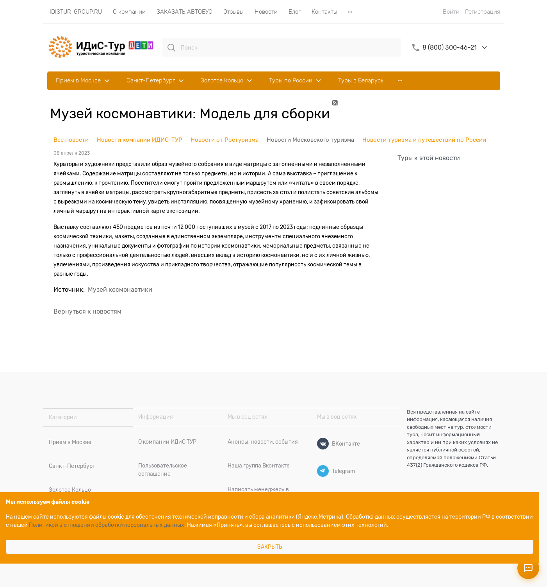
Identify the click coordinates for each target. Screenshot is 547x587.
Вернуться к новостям (87, 311)
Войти (451, 12)
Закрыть (269, 547)
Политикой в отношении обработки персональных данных (106, 525)
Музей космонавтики (120, 289)
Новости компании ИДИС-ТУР (139, 140)
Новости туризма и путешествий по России (424, 140)
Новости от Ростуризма (224, 140)
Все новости (71, 140)
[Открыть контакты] (528, 568)
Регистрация (482, 12)
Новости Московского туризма (310, 140)
